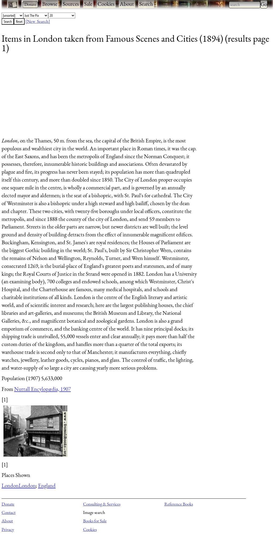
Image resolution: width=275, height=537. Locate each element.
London (10, 485)
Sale (88, 3)
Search (146, 3)
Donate (8, 504)
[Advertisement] (134, 97)
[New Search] (37, 21)
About (127, 3)
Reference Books (178, 504)
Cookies (106, 3)
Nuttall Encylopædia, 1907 (42, 388)
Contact (8, 512)
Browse (49, 3)
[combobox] (244, 4)
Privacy (8, 529)
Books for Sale (95, 521)
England (47, 485)
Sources (71, 3)
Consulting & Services (101, 504)
